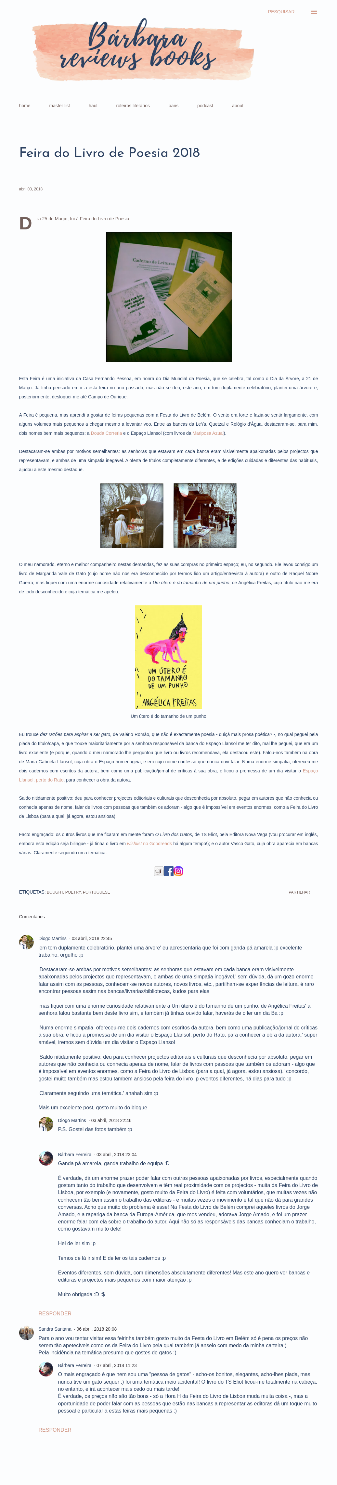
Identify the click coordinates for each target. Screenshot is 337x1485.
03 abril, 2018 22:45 (92, 938)
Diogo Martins (53, 938)
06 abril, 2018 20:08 (96, 1329)
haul (93, 105)
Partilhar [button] (299, 892)
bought (55, 892)
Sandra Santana (55, 1329)
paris (173, 105)
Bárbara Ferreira (75, 1154)
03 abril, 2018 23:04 (117, 1154)
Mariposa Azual (208, 433)
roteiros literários (132, 105)
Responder (55, 1313)
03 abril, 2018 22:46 (111, 1120)
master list (59, 105)
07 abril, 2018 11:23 (117, 1365)
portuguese (96, 892)
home (25, 105)
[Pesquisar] (281, 12)
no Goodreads (149, 843)
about (237, 105)
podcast (205, 105)
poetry (73, 892)
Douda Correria (106, 433)
